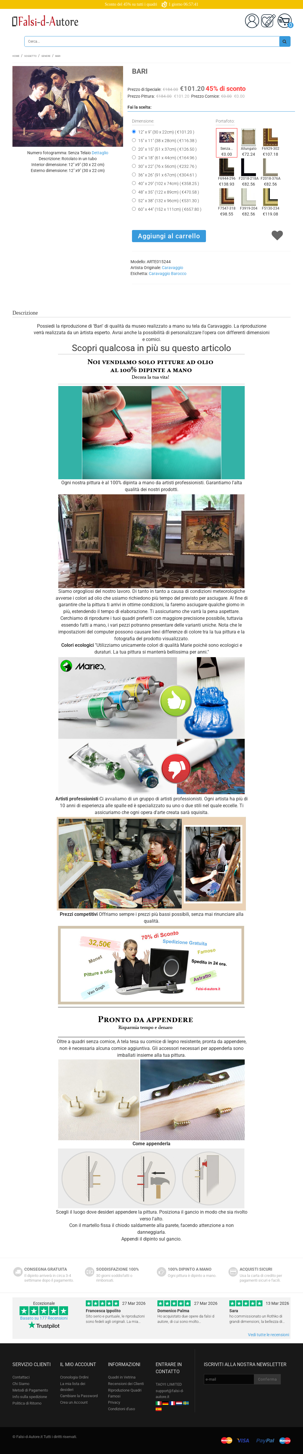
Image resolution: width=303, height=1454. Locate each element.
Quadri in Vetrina (122, 1377)
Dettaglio (100, 152)
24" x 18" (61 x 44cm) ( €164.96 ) (167, 157)
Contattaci (21, 1377)
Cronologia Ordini (74, 1377)
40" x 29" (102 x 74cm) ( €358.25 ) (168, 183)
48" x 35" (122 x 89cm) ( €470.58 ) (168, 192)
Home (16, 56)
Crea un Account (74, 1402)
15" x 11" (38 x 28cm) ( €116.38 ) (167, 140)
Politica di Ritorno (26, 1403)
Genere (46, 56)
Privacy (114, 1402)
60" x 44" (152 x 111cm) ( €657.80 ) (170, 209)
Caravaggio (172, 267)
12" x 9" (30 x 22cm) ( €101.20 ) (166, 132)
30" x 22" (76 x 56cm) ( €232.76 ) (167, 166)
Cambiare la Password (79, 1396)
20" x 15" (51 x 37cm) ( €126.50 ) (167, 149)
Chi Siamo (20, 1383)
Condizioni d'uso (121, 1409)
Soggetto (30, 56)
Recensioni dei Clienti (126, 1383)
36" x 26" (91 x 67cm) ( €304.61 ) (167, 175)
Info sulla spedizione (29, 1397)
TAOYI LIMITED (169, 1384)
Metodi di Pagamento (30, 1390)
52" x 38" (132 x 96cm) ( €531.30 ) (168, 200)
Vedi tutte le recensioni (268, 1334)
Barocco (178, 273)
